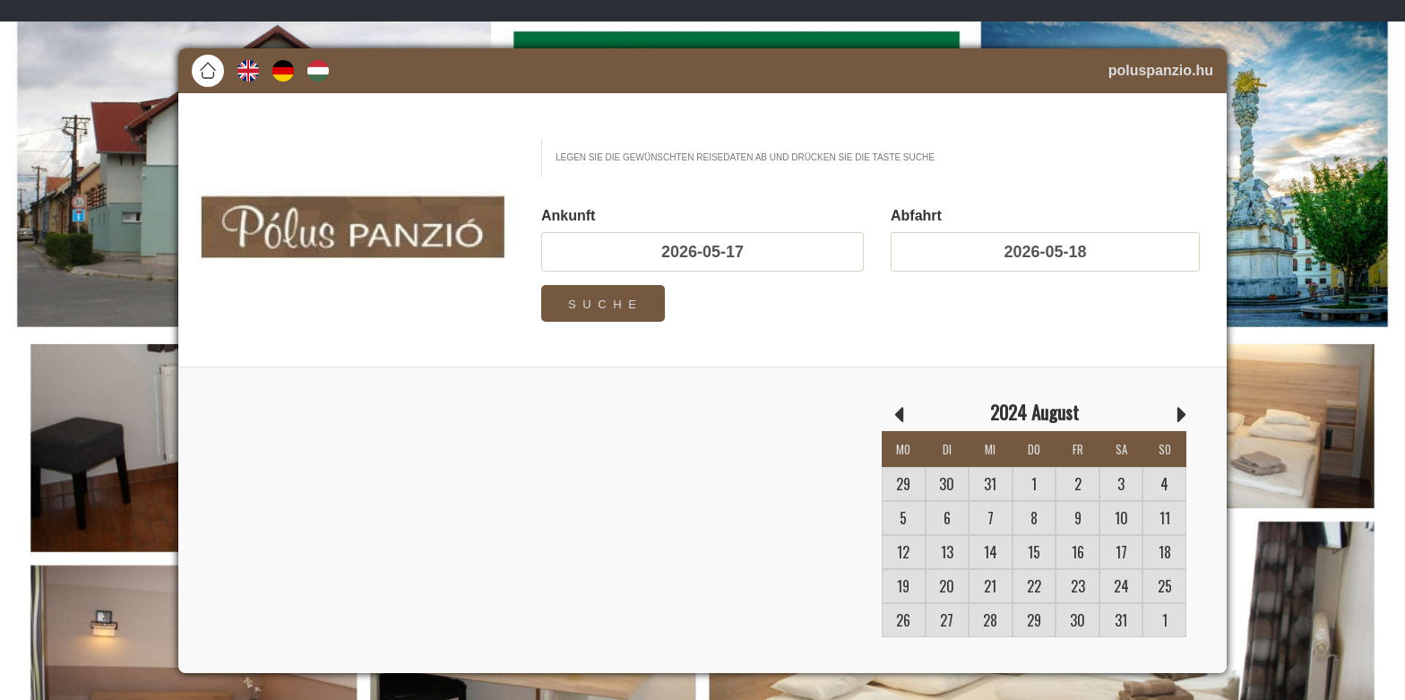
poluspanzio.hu (1160, 70)
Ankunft (568, 216)
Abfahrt (916, 216)
